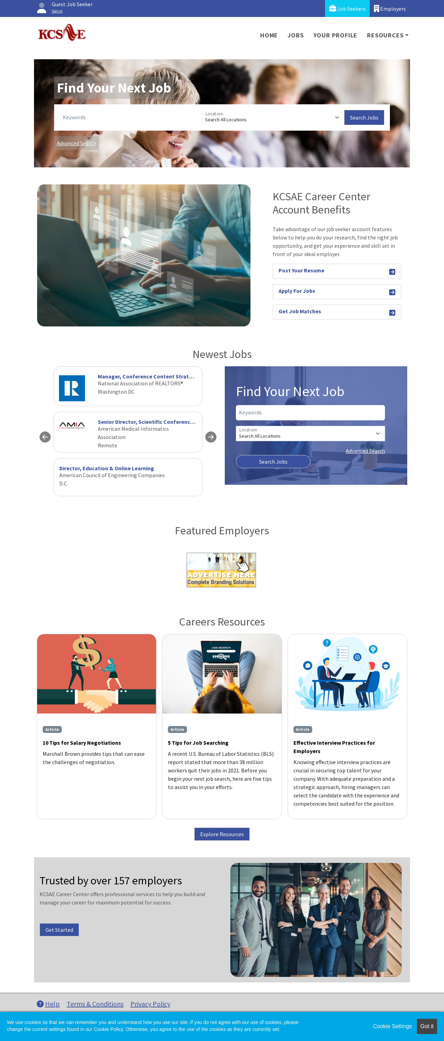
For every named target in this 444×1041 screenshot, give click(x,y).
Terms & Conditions (95, 1003)
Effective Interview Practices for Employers (334, 746)
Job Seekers (347, 8)
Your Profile (336, 35)
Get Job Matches (337, 312)
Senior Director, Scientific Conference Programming (164, 421)
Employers (390, 8)
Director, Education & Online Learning (106, 468)
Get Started (59, 929)
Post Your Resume (337, 271)
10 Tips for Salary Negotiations (82, 742)
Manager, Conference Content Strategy (148, 376)
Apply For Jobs (337, 292)
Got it (427, 1026)
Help (48, 1003)
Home (269, 35)
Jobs (296, 35)
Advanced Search (76, 143)
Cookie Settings (392, 1026)
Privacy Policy (150, 1003)
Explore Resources (222, 834)
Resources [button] (385, 35)
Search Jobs (364, 117)
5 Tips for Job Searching (198, 742)
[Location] (273, 117)
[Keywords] (131, 117)
